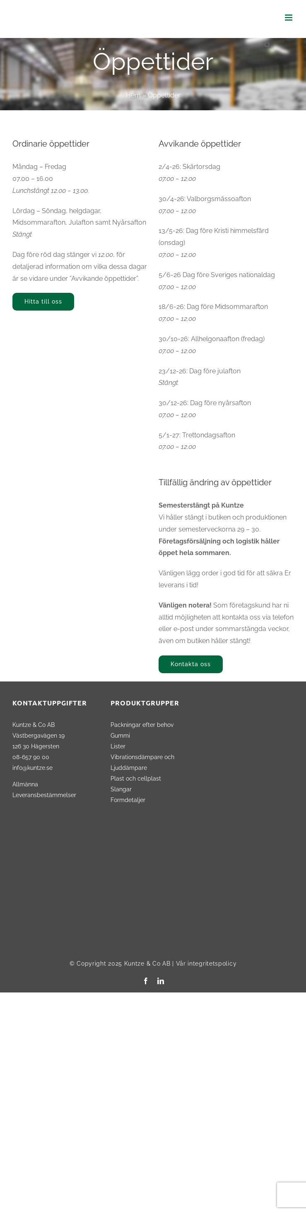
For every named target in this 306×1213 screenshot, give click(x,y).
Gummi (120, 735)
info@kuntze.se (32, 767)
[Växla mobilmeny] (289, 17)
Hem (133, 95)
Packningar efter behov (142, 724)
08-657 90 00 (30, 756)
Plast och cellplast (136, 778)
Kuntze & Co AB (147, 963)
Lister (118, 746)
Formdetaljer (128, 799)
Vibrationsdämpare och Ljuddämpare (142, 762)
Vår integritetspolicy (206, 963)
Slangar (121, 789)
